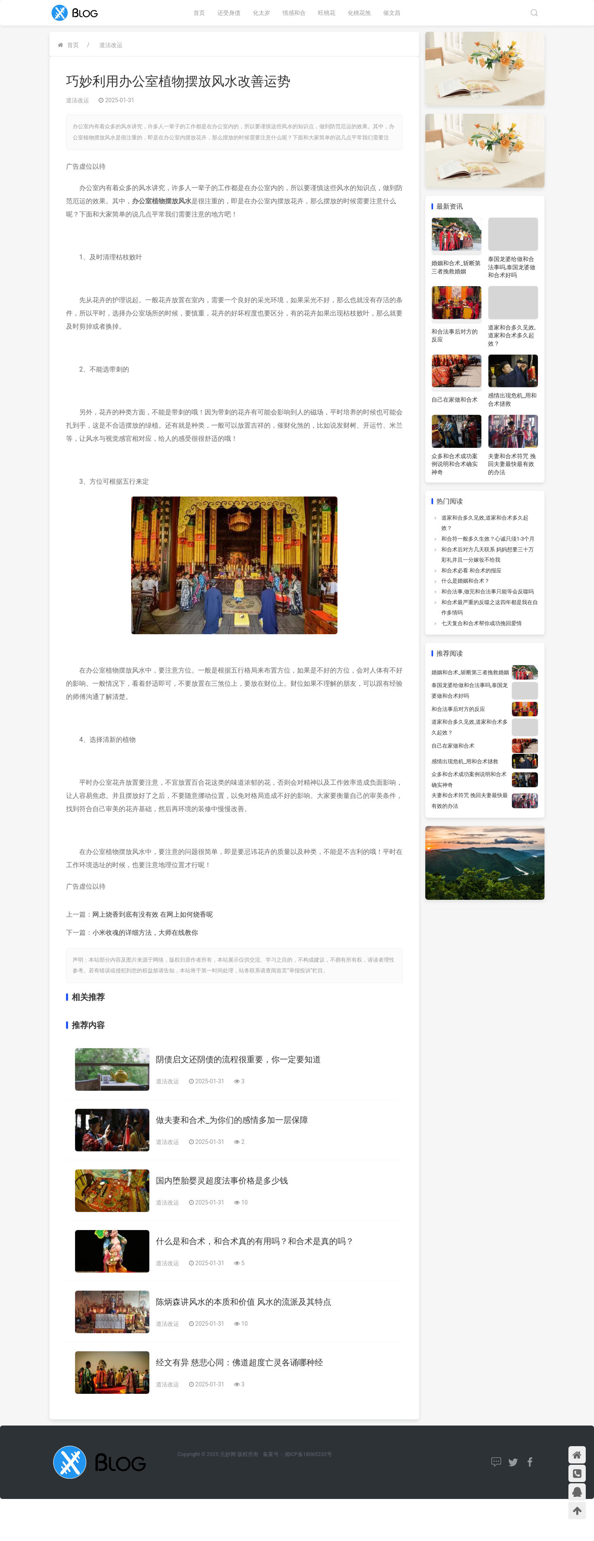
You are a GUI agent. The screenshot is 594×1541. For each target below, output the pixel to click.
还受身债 (228, 12)
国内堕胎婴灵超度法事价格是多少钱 (222, 1181)
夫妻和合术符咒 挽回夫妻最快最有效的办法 (511, 464)
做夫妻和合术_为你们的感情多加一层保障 (232, 1120)
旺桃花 (326, 12)
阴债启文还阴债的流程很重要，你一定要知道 (238, 1059)
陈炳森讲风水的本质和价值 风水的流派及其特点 (243, 1302)
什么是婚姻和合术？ (465, 581)
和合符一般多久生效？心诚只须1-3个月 (488, 539)
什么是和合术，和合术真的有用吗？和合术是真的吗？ (255, 1241)
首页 (199, 12)
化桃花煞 (359, 12)
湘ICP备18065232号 (308, 1454)
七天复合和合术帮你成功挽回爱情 (481, 623)
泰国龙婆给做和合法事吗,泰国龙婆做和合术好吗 (511, 267)
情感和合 (294, 12)
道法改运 (111, 45)
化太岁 (261, 12)
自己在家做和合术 (454, 399)
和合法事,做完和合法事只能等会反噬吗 (487, 591)
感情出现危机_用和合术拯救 (464, 761)
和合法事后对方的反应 (458, 709)
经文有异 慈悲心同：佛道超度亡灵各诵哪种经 (239, 1362)
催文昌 (392, 12)
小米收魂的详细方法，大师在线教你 (145, 932)
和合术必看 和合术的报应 (471, 570)
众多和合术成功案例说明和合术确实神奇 (454, 464)
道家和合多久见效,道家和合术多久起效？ (511, 335)
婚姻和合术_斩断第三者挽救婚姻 (470, 672)
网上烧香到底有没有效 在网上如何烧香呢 (152, 914)
